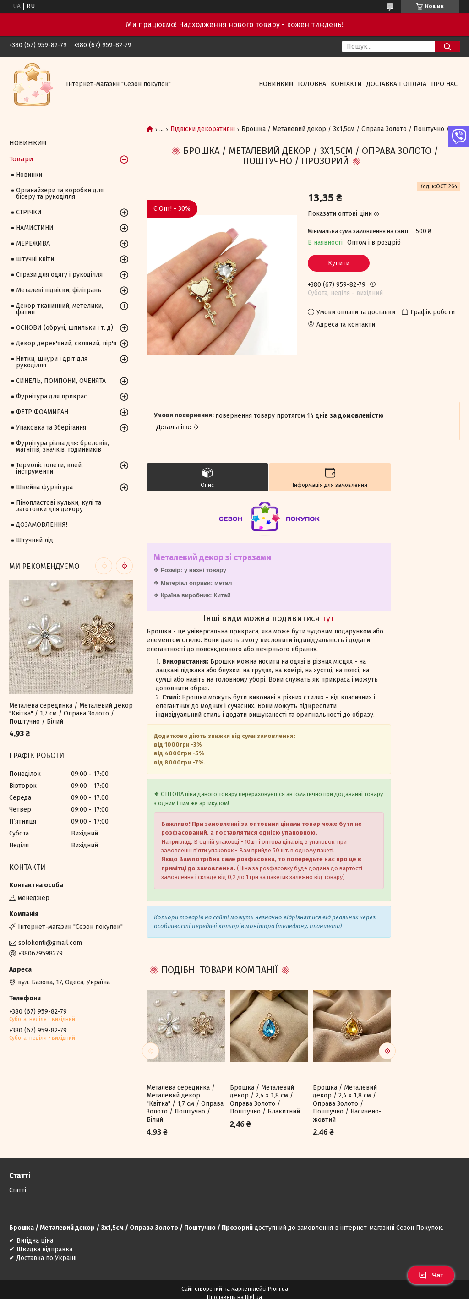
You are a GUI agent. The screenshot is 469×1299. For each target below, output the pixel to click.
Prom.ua (278, 1289)
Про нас (444, 84)
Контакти (346, 84)
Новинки (29, 175)
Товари (21, 159)
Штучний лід (34, 540)
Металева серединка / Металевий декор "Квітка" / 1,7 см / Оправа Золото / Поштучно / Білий (185, 1104)
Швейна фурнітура (44, 487)
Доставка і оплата (396, 84)
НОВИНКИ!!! (276, 84)
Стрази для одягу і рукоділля (59, 274)
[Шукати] (447, 46)
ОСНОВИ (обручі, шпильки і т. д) (64, 328)
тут (328, 618)
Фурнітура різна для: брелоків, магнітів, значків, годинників (62, 446)
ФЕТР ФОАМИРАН (42, 412)
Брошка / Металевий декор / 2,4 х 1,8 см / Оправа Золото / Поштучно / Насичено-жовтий (347, 1104)
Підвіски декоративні (202, 129)
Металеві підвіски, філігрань (58, 290)
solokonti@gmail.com (50, 943)
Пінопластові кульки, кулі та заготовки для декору (58, 506)
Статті (17, 1190)
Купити (338, 263)
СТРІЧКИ (29, 212)
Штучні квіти (35, 259)
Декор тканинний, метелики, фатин (59, 309)
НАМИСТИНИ (35, 228)
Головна (312, 84)
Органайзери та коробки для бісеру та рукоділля (60, 193)
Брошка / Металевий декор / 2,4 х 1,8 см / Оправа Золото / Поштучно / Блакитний (265, 1100)
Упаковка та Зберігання (51, 427)
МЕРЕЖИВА (33, 243)
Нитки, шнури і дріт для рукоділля (51, 362)
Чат (431, 1275)
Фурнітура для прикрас (51, 396)
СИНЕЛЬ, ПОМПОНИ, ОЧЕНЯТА (61, 381)
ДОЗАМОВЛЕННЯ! (41, 525)
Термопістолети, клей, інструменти (49, 468)
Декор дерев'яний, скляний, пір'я (66, 343)
